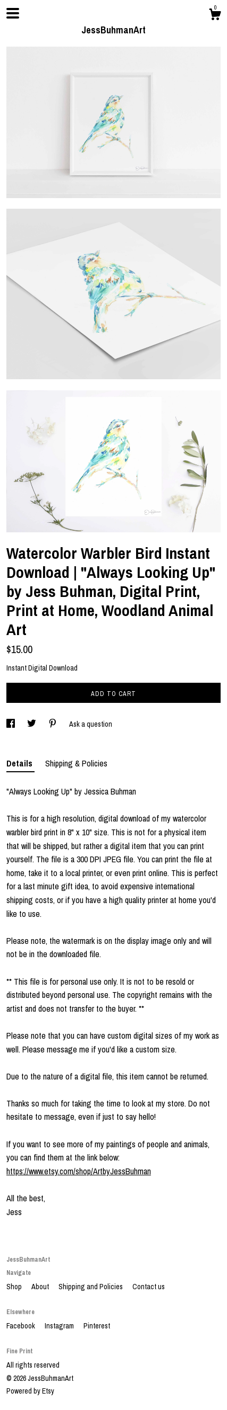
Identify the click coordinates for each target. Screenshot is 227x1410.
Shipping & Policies (76, 763)
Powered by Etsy (30, 1391)
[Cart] (215, 16)
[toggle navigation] (12, 13)
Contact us (148, 1286)
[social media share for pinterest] (53, 724)
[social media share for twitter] (32, 724)
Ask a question (90, 724)
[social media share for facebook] (11, 724)
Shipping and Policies (91, 1286)
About (41, 1286)
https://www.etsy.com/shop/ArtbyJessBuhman (78, 1171)
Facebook (21, 1326)
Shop (14, 1286)
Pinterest (96, 1326)
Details (20, 763)
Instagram (60, 1326)
